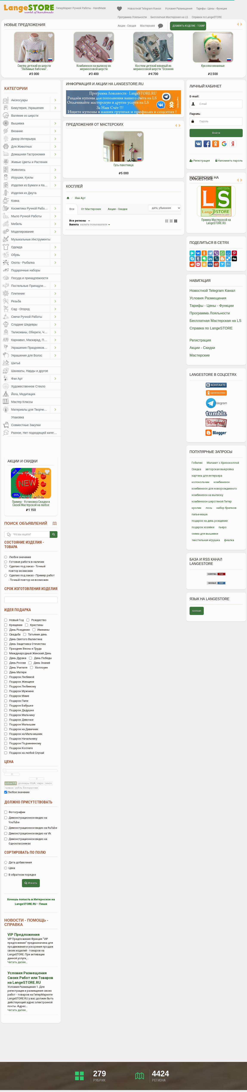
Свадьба (12, 634)
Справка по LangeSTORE (207, 17)
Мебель (16, 224)
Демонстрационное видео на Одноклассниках (25, 841)
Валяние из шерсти (24, 115)
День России (15, 662)
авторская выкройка (219, 469)
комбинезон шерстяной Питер (212, 501)
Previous (186, 207)
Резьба (16, 301)
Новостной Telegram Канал (144, 8)
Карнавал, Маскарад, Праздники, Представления (30, 340)
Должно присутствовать (28, 802)
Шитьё (15, 363)
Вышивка (17, 123)
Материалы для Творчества (30, 409)
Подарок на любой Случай (24, 752)
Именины (40, 629)
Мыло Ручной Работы (26, 216)
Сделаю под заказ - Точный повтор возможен (24, 568)
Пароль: (195, 113)
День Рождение (17, 629)
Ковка (15, 200)
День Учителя (15, 667)
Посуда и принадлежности (29, 278)
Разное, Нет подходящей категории (36, 432)
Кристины (34, 625)
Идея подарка (17, 609)
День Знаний (39, 662)
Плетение (18, 293)
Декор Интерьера (23, 139)
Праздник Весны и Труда (23, 648)
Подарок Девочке (18, 719)
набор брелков (226, 507)
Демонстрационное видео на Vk (27, 833)
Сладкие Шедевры (24, 324)
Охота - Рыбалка (23, 262)
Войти (216, 133)
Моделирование (22, 231)
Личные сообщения (160, 26)
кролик (196, 507)
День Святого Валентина (23, 639)
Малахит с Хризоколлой (223, 462)
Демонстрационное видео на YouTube (25, 820)
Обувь (15, 255)
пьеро (223, 527)
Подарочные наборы (25, 270)
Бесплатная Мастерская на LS (169, 17)
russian (196, 610)
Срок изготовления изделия (30, 588)
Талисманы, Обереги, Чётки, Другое (30, 332)
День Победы (40, 658)
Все (71, 209)
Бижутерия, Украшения (27, 108)
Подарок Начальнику (20, 738)
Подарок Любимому (20, 686)
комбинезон (222, 482)
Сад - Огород (20, 309)
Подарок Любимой (19, 677)
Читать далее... (18, 962)
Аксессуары (19, 100)
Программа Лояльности (132, 17)
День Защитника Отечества (25, 643)
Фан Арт (17, 378)
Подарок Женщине (19, 681)
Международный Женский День (27, 653)
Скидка (196, 469)
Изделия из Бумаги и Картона (30, 185)
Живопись (18, 169)
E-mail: (194, 96)
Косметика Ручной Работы (29, 208)
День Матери (15, 672)
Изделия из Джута (23, 193)
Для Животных (21, 146)
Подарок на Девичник (21, 729)
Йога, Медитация (23, 394)
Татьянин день (35, 634)
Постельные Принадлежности (30, 286)
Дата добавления (18, 862)
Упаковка (17, 417)
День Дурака (15, 658)
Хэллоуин (39, 667)
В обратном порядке (20, 874)
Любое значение (17, 557)
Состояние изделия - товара (24, 544)
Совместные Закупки (26, 425)
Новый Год (14, 620)
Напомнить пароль (229, 160)
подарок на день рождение (210, 520)
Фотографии (14, 812)
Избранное (119, 9)
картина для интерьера (207, 475)
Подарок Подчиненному (22, 743)
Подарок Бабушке (18, 705)
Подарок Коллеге (18, 748)
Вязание (17, 131)
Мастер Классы (22, 402)
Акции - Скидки (127, 25)
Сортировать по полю (25, 852)
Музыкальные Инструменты (30, 239)
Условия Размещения (178, 8)
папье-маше (199, 514)
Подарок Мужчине (19, 691)
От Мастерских (91, 209)
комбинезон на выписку (207, 495)
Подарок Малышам (19, 724)
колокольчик (200, 482)
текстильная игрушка (206, 540)
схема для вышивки (205, 533)
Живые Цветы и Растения (29, 162)
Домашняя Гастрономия (28, 154)
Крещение (13, 625)
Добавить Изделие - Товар (188, 25)
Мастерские (147, 25)
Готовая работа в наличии (24, 561)
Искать (31, 883)
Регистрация (200, 160)
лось (209, 507)
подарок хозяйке (203, 527)
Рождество (36, 620)
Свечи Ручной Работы (26, 316)
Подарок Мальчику (19, 715)
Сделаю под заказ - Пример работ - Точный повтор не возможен (29, 577)
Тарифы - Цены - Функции (211, 8)
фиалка (229, 540)
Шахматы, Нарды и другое (29, 371)
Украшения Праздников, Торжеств (30, 347)
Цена (9, 761)
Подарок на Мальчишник (23, 734)
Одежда (16, 247)
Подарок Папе (16, 700)
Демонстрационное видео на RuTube (30, 827)
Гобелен (197, 462)
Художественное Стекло (28, 386)
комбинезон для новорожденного (214, 488)
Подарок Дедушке (19, 710)
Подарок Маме (16, 695)
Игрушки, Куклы (22, 177)
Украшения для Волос (26, 355)
